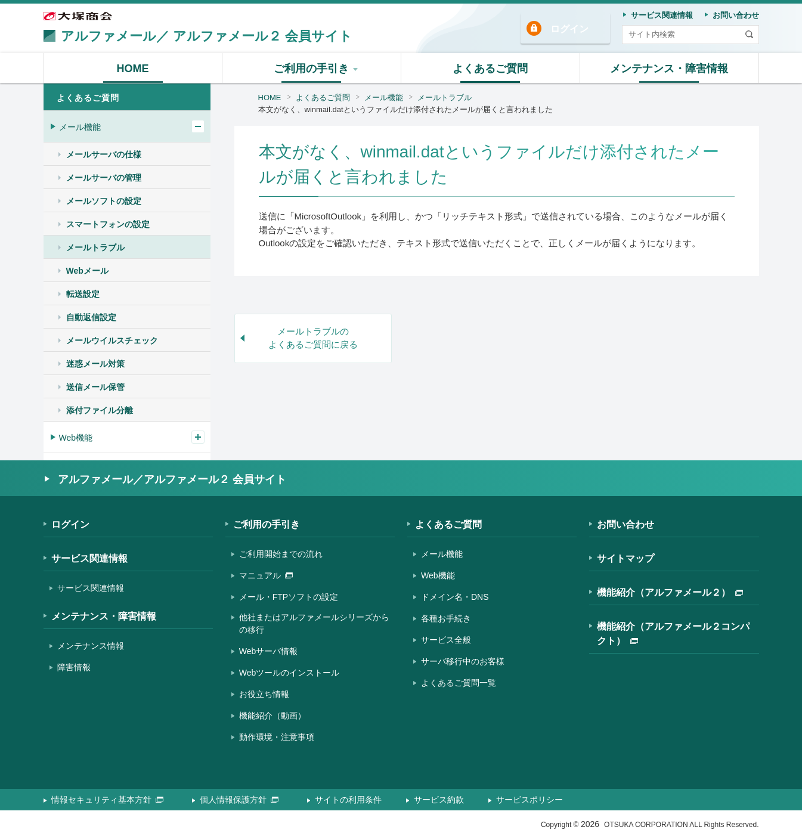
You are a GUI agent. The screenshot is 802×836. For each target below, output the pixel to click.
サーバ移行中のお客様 (462, 661)
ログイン (569, 29)
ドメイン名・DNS (455, 597)
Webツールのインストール (289, 672)
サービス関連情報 (89, 558)
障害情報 (74, 667)
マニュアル (266, 575)
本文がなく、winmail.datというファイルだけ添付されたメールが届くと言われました (405, 109)
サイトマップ (625, 558)
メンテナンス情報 (90, 646)
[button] (311, 68)
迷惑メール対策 (95, 364)
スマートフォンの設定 (108, 224)
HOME (269, 97)
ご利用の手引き (266, 524)
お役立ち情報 (264, 694)
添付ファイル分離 (99, 410)
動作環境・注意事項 (276, 737)
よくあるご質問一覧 (458, 683)
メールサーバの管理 (103, 177)
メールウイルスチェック (112, 340)
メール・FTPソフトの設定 (288, 597)
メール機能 (383, 97)
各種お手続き (446, 618)
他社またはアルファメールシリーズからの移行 (314, 623)
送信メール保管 (95, 387)
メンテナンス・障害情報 (103, 616)
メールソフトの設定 (103, 201)
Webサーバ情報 (268, 651)
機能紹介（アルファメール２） (670, 592)
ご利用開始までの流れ (281, 554)
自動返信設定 (91, 317)
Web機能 (76, 437)
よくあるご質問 (323, 97)
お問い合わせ (625, 524)
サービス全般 (446, 640)
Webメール (87, 270)
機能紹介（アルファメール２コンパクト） (673, 633)
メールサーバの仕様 (103, 154)
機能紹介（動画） (272, 715)
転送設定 (83, 294)
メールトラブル (444, 97)
